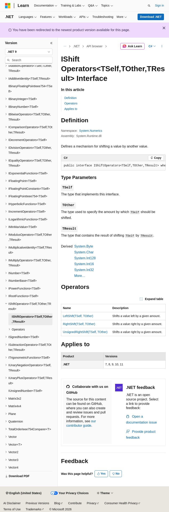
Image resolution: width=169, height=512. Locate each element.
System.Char (84, 252)
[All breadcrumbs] (64, 46)
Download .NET (151, 16)
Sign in (159, 5)
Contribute (75, 503)
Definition (70, 98)
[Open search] (149, 5)
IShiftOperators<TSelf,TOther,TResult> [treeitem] (32, 319)
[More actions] (162, 46)
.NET (76, 46)
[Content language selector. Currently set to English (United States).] (23, 493)
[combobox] (28, 52)
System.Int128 (85, 258)
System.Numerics (90, 130)
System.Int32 (84, 270)
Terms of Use (12, 509)
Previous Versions (37, 503)
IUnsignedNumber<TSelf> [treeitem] (25, 390)
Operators (70, 103)
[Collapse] (51, 43)
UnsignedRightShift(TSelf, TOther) (85, 332)
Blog (57, 503)
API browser (95, 46)
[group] (113, 165)
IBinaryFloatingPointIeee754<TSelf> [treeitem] (30, 88)
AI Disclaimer (12, 503)
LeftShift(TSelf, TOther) (78, 316)
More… (79, 276)
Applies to (70, 109)
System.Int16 (84, 264)
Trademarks (33, 509)
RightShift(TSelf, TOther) (79, 324)
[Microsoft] (7, 5)
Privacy (91, 503)
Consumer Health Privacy (121, 503)
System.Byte (83, 246)
